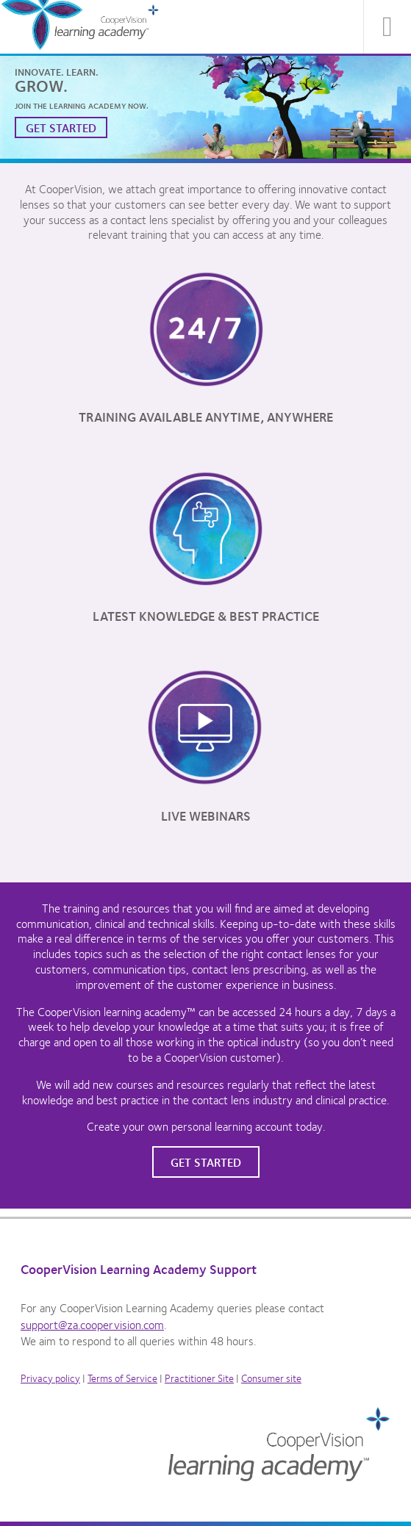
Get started (61, 127)
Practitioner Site (199, 1378)
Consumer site (271, 1378)
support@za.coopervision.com (92, 1324)
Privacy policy (50, 1378)
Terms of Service (122, 1378)
